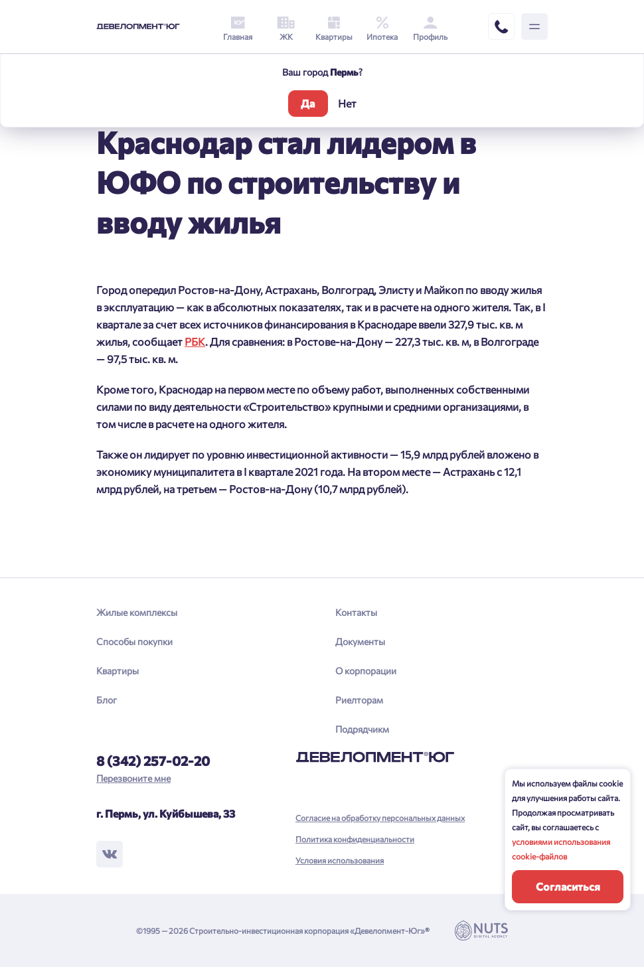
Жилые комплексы (136, 612)
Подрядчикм (362, 729)
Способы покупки (134, 641)
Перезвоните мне (133, 778)
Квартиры (117, 670)
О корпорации (365, 670)
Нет (347, 103)
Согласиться (568, 886)
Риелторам (359, 700)
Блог (106, 700)
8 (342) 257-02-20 (153, 761)
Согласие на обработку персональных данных (380, 817)
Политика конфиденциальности (354, 839)
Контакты (356, 612)
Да (308, 103)
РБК (195, 341)
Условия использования (339, 860)
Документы (360, 641)
